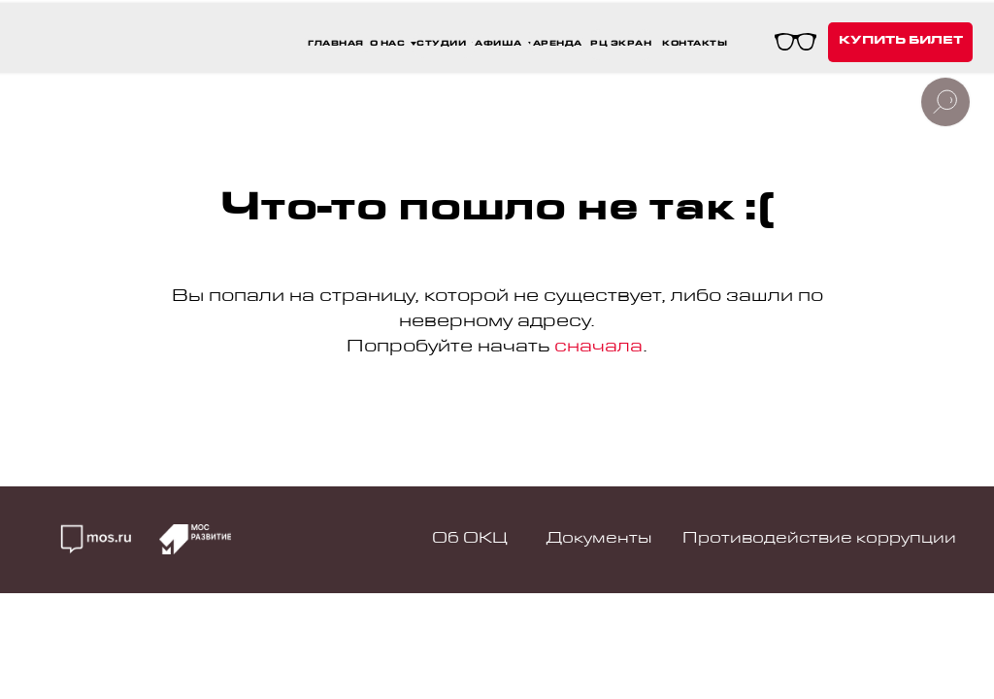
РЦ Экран (620, 45)
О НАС (388, 45)
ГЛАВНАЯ (336, 45)
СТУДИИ (441, 45)
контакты (694, 45)
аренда (557, 45)
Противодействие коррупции (819, 540)
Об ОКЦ (470, 540)
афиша (498, 45)
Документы (599, 540)
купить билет (901, 42)
